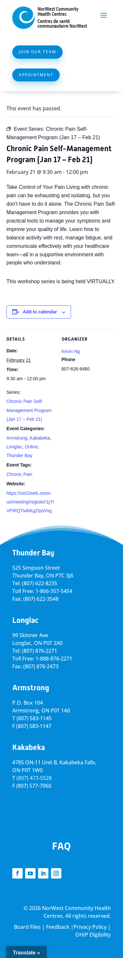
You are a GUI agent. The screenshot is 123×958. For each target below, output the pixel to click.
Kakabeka (40, 438)
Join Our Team (37, 52)
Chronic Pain (19, 474)
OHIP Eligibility (93, 934)
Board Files (27, 926)
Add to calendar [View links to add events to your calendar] (40, 311)
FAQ (61, 846)
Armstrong (16, 438)
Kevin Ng (71, 351)
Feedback (57, 926)
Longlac (14, 446)
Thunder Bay (19, 455)
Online (31, 446)
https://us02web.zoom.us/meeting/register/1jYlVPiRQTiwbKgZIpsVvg (30, 502)
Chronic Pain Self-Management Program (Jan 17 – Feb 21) (28, 410)
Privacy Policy (90, 926)
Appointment (36, 75)
